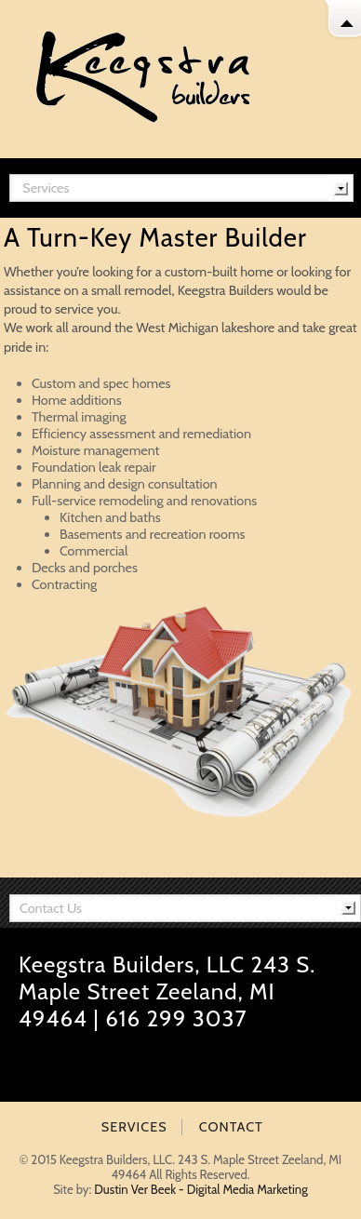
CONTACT (231, 1127)
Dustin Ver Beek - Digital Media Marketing (201, 1189)
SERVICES (134, 1127)
